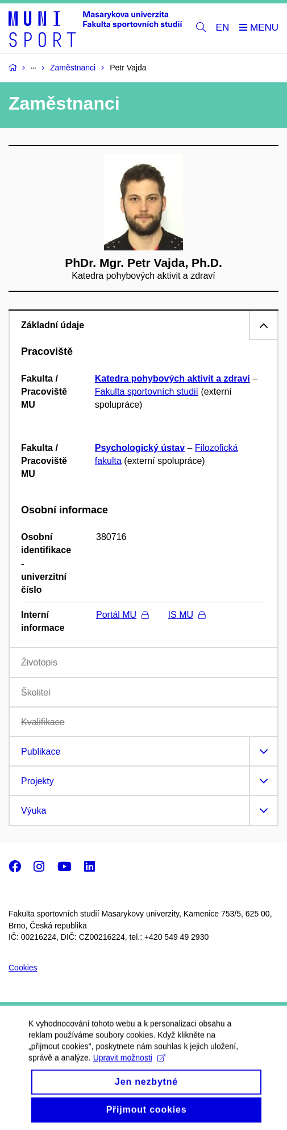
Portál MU (122, 615)
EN (223, 27)
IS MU (186, 615)
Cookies (23, 967)
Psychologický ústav (140, 448)
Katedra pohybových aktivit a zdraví (172, 378)
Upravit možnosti (129, 1065)
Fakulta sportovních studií (146, 391)
